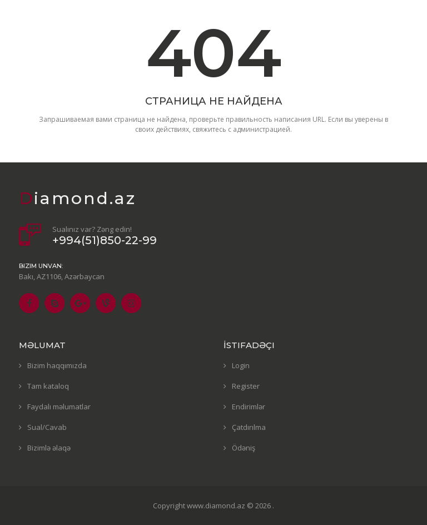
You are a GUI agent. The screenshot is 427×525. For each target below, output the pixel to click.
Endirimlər (248, 407)
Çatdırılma (249, 427)
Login (241, 365)
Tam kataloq (48, 386)
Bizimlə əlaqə (49, 448)
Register (246, 386)
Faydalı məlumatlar (59, 407)
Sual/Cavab (47, 427)
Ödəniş (243, 448)
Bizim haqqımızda (57, 365)
